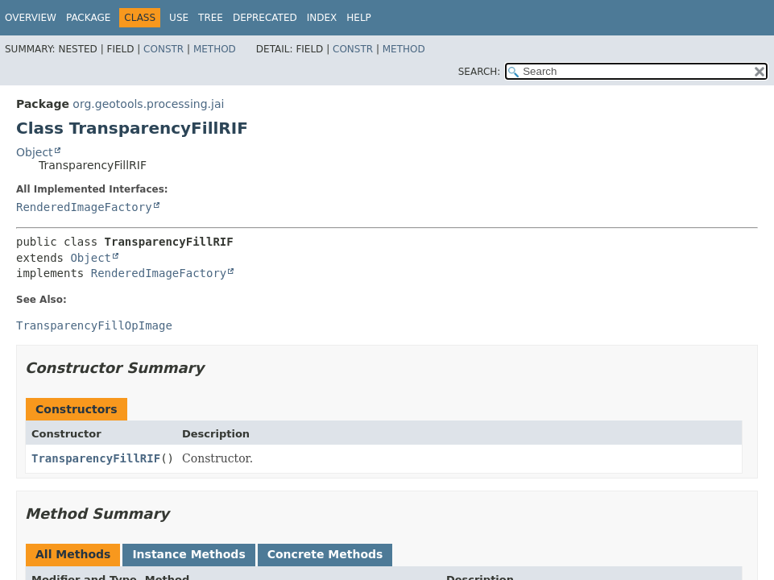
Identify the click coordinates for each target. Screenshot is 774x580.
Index (322, 17)
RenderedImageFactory (84, 207)
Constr (163, 49)
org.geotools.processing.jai (148, 103)
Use (178, 17)
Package (88, 17)
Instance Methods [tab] (188, 554)
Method (214, 49)
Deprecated (265, 17)
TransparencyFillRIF (95, 458)
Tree (210, 17)
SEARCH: (479, 71)
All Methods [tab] (72, 554)
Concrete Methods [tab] (325, 554)
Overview (30, 17)
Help (358, 17)
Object (34, 152)
